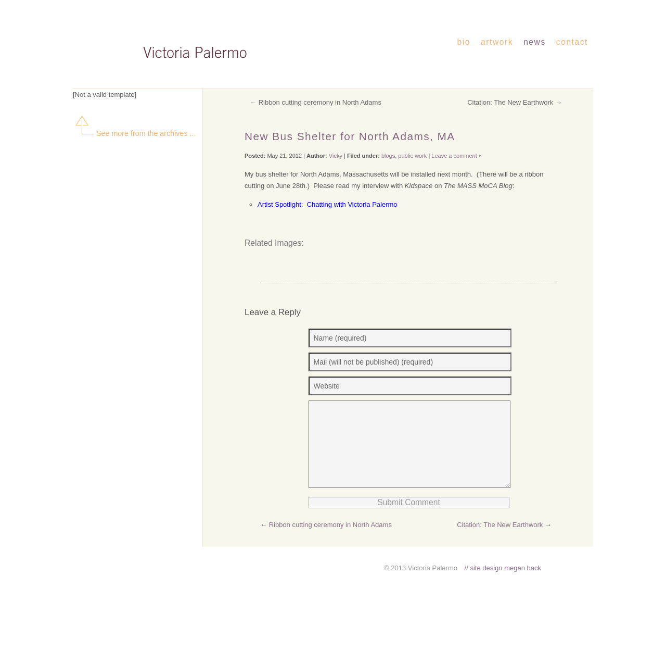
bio (464, 41)
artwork (497, 41)
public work (412, 156)
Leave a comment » (456, 156)
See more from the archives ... (134, 133)
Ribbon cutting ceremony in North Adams (320, 102)
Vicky (335, 156)
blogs (388, 156)
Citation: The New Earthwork (510, 102)
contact (572, 41)
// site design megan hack (503, 583)
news (534, 41)
